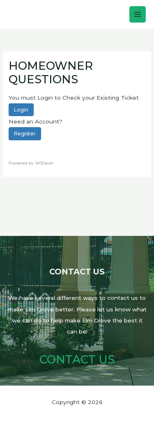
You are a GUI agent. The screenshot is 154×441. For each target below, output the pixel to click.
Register (25, 133)
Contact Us (77, 359)
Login (21, 110)
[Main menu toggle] (137, 14)
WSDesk (44, 163)
